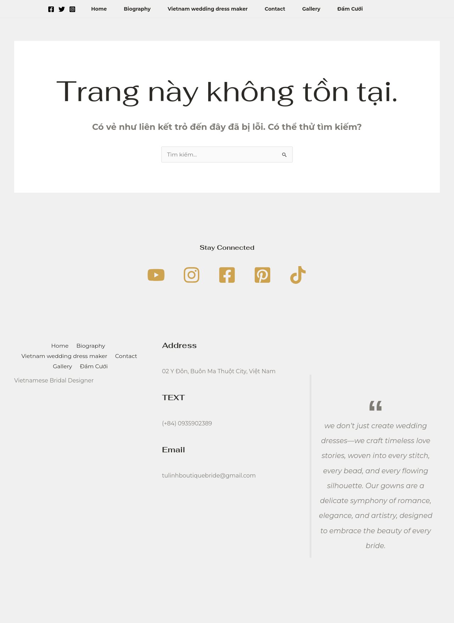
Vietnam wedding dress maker (208, 9)
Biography (137, 9)
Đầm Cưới (350, 9)
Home (99, 9)
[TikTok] (298, 275)
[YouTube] (156, 275)
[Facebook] (51, 9)
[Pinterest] (262, 275)
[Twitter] (62, 9)
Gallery (311, 9)
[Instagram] (72, 9)
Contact (275, 9)
